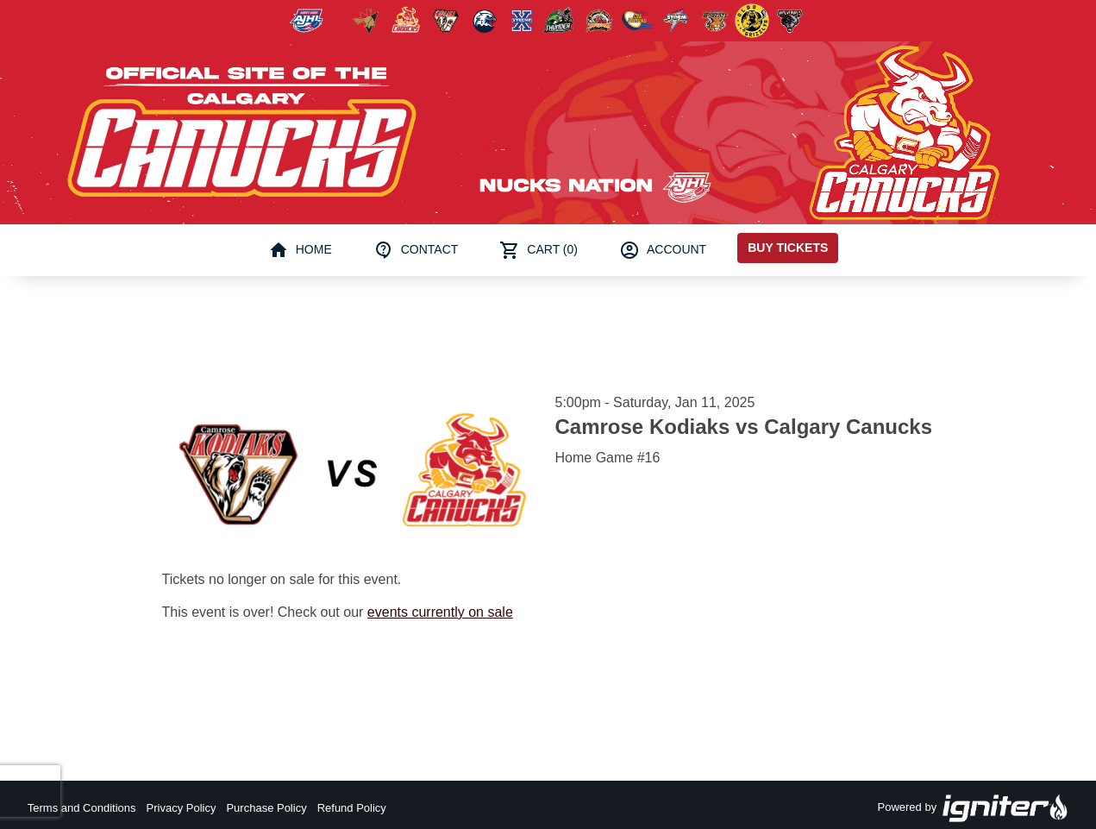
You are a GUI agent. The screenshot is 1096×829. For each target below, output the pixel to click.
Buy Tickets (788, 247)
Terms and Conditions (82, 807)
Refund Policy (351, 807)
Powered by (973, 808)
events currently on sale (440, 612)
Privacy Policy (181, 807)
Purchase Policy (266, 807)
